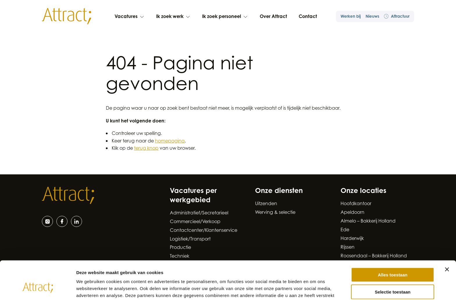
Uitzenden (266, 204)
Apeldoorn (352, 212)
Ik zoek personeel (225, 16)
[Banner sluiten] (447, 237)
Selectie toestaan (393, 259)
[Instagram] (47, 221)
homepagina (170, 141)
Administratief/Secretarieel (199, 213)
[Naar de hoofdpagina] (66, 16)
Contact (308, 17)
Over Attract (273, 17)
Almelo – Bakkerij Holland (368, 221)
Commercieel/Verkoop (195, 222)
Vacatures (130, 16)
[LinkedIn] (76, 221)
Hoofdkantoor (356, 204)
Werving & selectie (275, 212)
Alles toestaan (392, 242)
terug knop (146, 148)
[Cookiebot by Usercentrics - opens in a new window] (37, 288)
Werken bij (351, 17)
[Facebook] (61, 221)
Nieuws (372, 17)
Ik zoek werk (173, 16)
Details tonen (314, 288)
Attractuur (396, 16)
